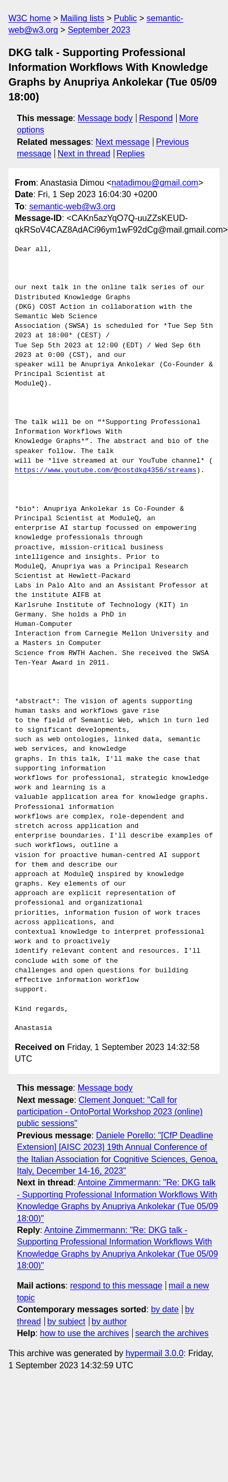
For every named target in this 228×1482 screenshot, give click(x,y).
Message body (105, 118)
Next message (123, 141)
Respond (156, 118)
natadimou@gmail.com (155, 182)
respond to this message (116, 1285)
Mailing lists (82, 18)
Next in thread (84, 153)
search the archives (172, 1333)
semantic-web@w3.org (72, 206)
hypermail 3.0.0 (154, 1353)
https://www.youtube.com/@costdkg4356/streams (105, 470)
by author (109, 1321)
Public (125, 18)
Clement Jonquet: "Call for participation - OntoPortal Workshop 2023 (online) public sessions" (110, 1112)
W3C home (29, 18)
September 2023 (99, 29)
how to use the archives (84, 1333)
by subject (66, 1321)
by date (164, 1309)
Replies (130, 153)
